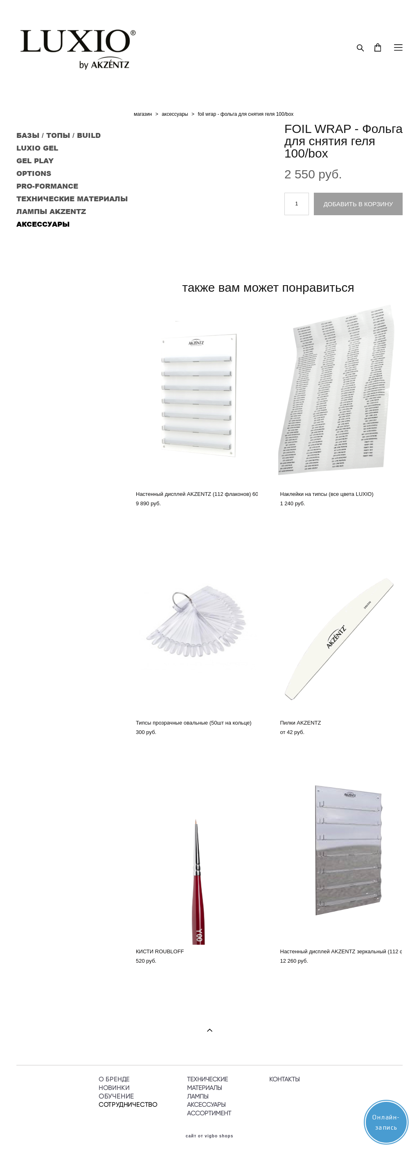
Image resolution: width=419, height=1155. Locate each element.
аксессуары (175, 114)
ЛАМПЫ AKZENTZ (51, 211)
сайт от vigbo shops (210, 1136)
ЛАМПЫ (197, 1096)
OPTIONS (33, 173)
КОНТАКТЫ (284, 1079)
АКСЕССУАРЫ (43, 224)
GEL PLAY (35, 160)
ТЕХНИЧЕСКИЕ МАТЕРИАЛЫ (72, 198)
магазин (143, 114)
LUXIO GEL (37, 148)
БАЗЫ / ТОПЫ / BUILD (58, 135)
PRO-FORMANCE (47, 186)
